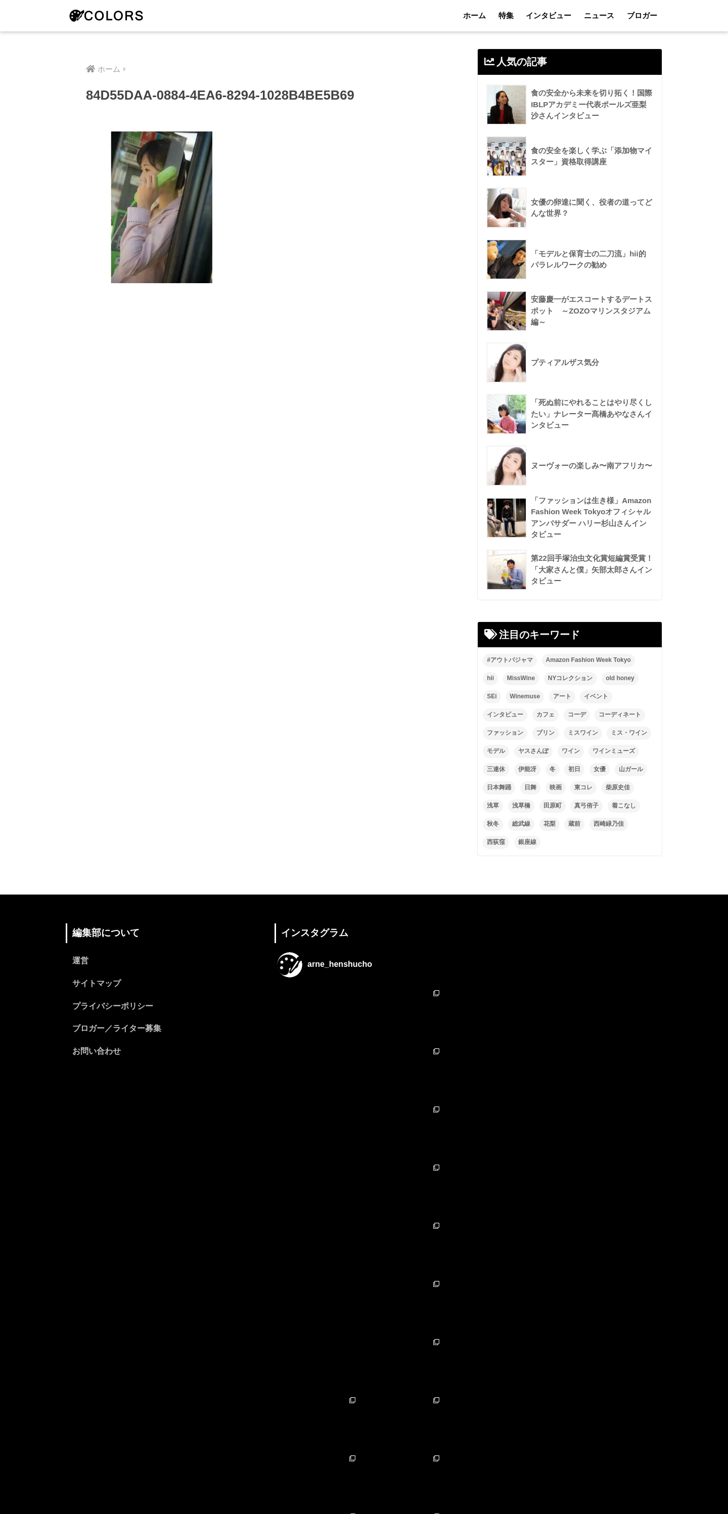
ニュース (599, 15)
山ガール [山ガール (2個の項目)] (631, 769)
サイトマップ (96, 984)
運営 (80, 961)
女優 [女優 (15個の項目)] (600, 769)
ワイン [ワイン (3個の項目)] (571, 751)
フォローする (365, 1406)
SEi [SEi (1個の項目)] (491, 696)
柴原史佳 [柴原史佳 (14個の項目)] (618, 787)
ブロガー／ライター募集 (116, 1030)
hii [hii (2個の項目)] (490, 678)
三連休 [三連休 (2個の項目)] (496, 769)
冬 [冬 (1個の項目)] (553, 769)
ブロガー (642, 15)
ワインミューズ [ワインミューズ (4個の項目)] (614, 751)
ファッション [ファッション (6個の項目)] (505, 733)
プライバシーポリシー (112, 1007)
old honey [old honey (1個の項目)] (620, 678)
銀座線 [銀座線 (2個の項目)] (527, 842)
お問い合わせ (96, 1052)
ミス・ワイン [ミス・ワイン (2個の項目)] (629, 733)
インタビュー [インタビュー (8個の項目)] (505, 715)
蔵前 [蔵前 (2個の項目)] (574, 824)
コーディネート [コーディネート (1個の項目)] (620, 715)
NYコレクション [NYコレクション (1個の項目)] (570, 678)
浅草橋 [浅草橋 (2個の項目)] (521, 806)
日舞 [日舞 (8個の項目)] (530, 787)
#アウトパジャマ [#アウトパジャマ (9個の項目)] (510, 660)
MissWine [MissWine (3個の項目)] (521, 678)
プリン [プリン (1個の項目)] (545, 733)
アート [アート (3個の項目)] (562, 696)
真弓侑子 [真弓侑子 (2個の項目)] (586, 806)
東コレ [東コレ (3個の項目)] (583, 787)
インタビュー (548, 15)
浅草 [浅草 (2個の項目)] (493, 806)
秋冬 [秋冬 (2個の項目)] (493, 824)
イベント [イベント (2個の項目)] (596, 696)
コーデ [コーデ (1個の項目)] (577, 715)
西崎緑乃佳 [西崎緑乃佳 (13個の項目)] (609, 824)
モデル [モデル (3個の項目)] (496, 751)
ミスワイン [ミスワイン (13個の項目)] (583, 733)
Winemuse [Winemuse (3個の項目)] (525, 696)
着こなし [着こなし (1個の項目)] (624, 806)
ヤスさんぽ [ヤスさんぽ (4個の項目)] (533, 751)
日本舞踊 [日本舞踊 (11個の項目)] (499, 787)
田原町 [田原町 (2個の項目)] (552, 806)
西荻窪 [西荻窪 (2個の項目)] (496, 842)
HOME (364, 1462)
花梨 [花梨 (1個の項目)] (549, 824)
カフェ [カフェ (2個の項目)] (545, 715)
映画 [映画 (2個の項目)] (556, 787)
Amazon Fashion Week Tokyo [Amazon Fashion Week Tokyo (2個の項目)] (588, 660)
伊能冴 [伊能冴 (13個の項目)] (527, 769)
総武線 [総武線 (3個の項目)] (521, 824)
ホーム (474, 15)
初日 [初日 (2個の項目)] (574, 769)
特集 (506, 15)
